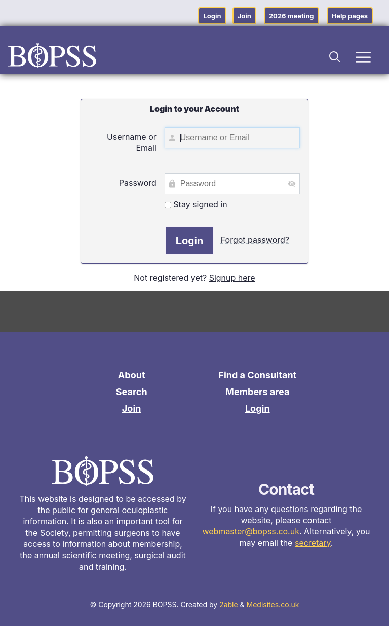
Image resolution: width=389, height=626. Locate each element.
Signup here (232, 277)
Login (212, 16)
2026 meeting (291, 16)
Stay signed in (196, 204)
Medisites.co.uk (273, 604)
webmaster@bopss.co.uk (250, 531)
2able (228, 604)
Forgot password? (255, 239)
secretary (313, 543)
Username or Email (132, 142)
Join (244, 16)
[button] (335, 55)
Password (138, 183)
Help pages (350, 16)
